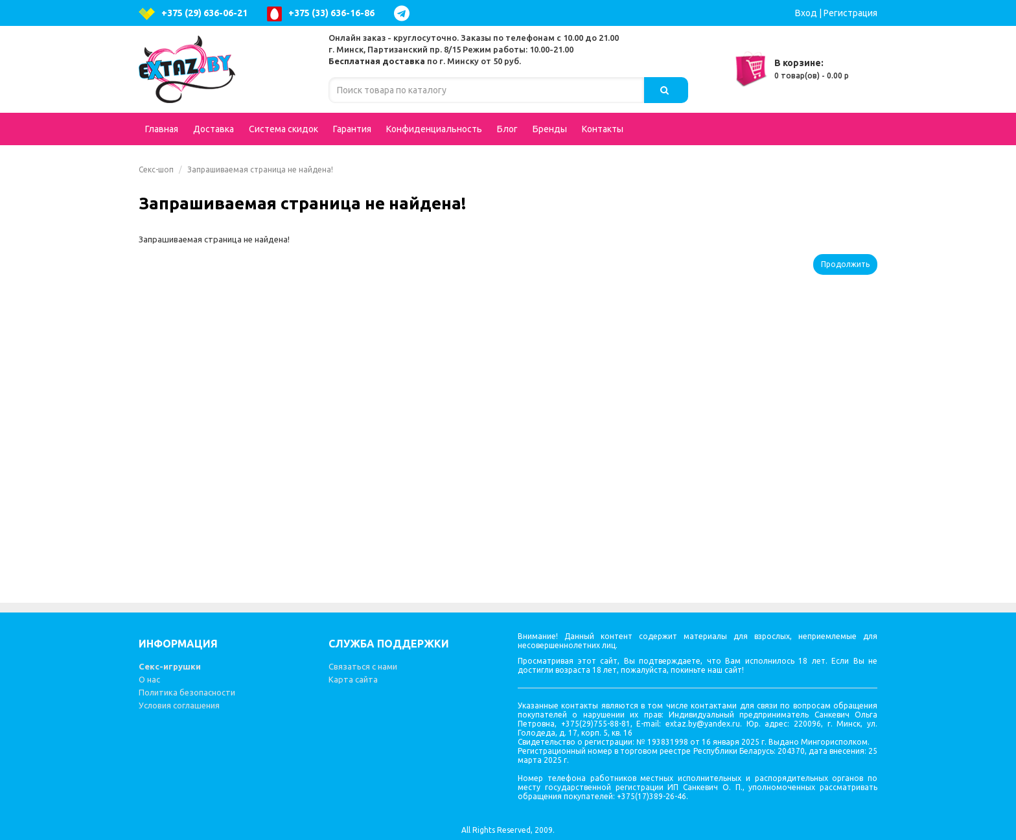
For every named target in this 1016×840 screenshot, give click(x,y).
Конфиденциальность (434, 129)
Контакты (602, 129)
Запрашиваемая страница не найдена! (260, 169)
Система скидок (283, 129)
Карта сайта (353, 679)
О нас (149, 679)
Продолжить (845, 264)
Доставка (213, 129)
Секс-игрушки (170, 666)
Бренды (550, 129)
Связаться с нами (363, 666)
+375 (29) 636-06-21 (193, 14)
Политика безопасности (187, 692)
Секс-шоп (156, 169)
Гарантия (352, 129)
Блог (507, 129)
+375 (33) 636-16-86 (321, 13)
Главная (161, 129)
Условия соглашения (179, 705)
